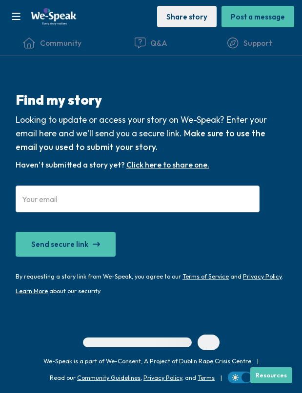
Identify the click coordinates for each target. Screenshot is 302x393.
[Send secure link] (66, 244)
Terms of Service (205, 276)
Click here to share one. (167, 164)
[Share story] (187, 16)
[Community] (52, 43)
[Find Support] (249, 43)
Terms (206, 377)
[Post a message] (257, 16)
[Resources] (271, 375)
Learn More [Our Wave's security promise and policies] (32, 291)
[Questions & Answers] (150, 43)
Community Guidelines (109, 377)
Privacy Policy (262, 276)
